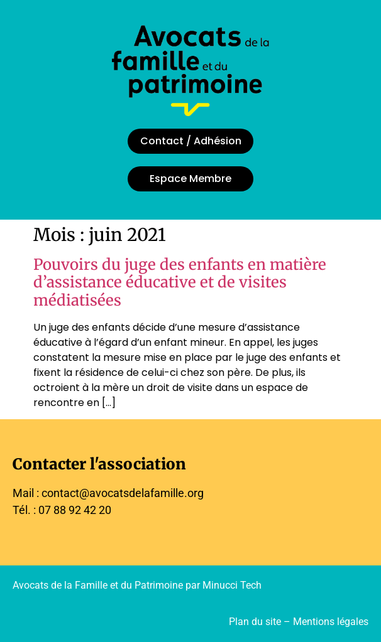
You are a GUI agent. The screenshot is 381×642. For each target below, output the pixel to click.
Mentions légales (330, 622)
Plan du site (255, 622)
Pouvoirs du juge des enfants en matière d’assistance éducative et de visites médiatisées (179, 283)
